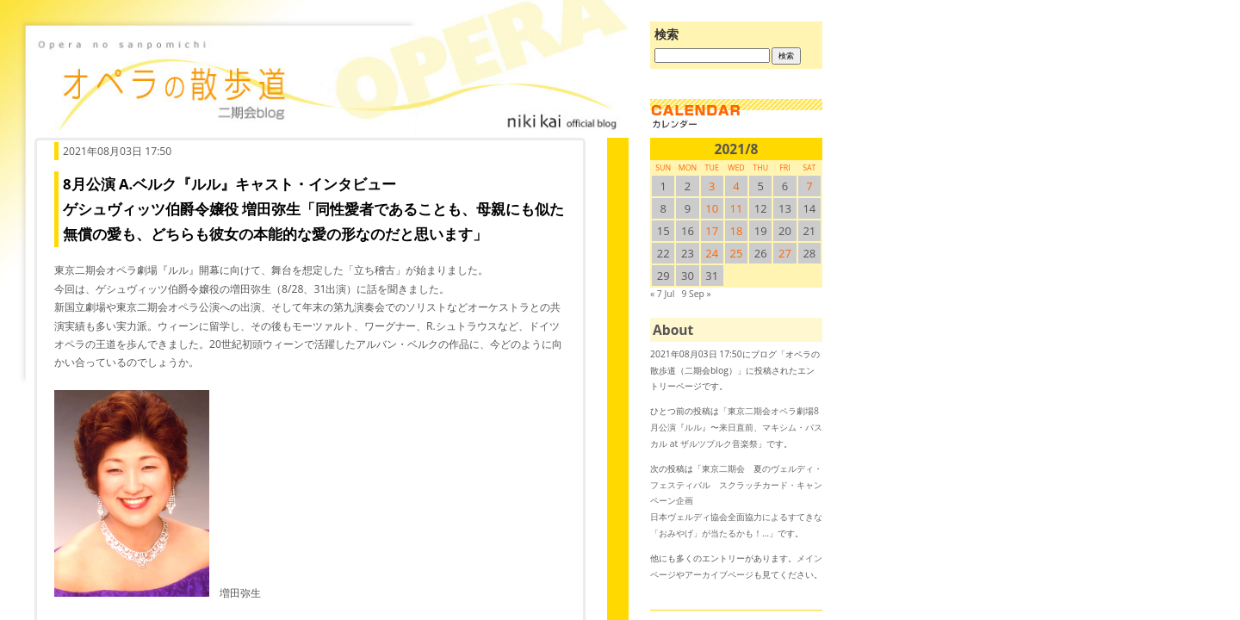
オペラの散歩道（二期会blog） (327, 82)
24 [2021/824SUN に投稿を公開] (711, 253)
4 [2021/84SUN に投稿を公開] (736, 186)
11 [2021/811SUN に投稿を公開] (736, 208)
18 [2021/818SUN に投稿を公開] (736, 231)
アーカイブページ (719, 574)
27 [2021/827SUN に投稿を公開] (784, 253)
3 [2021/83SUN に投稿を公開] (712, 186)
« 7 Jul (662, 294)
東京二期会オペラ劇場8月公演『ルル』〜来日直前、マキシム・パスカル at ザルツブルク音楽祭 (736, 427)
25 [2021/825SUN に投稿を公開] (736, 253)
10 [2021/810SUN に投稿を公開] (711, 208)
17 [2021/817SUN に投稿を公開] (711, 231)
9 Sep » (695, 294)
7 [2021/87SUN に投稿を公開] (809, 186)
